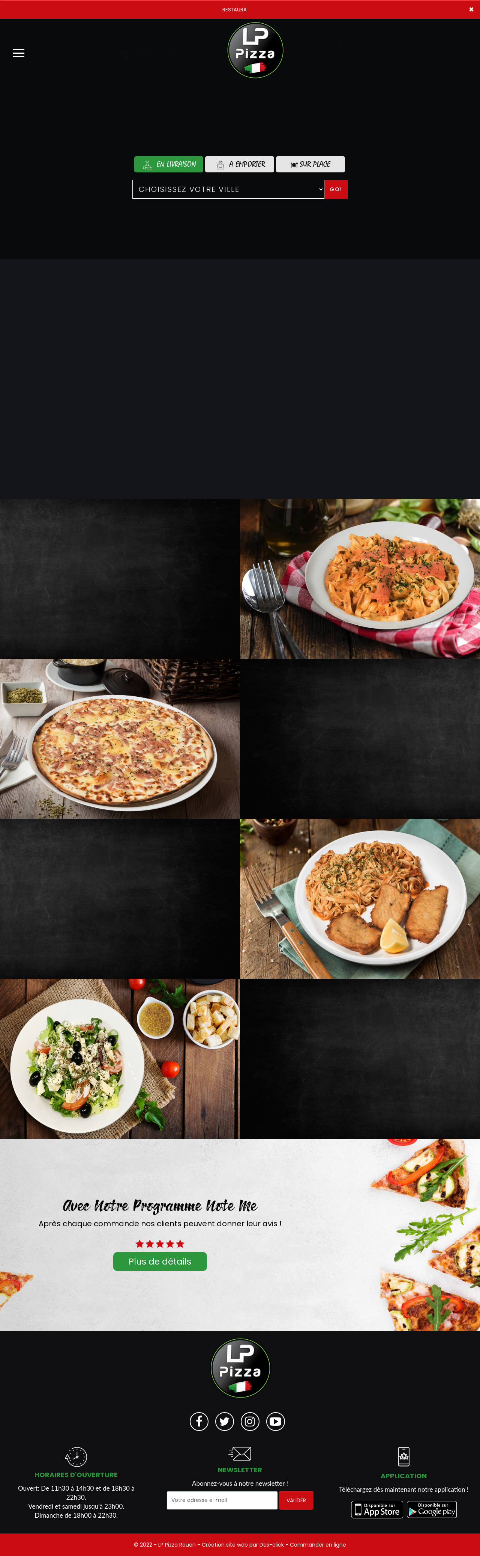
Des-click (272, 1544)
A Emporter (239, 164)
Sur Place (310, 164)
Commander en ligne (318, 1544)
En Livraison (168, 164)
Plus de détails (160, 1262)
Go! (336, 189)
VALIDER (296, 1500)
